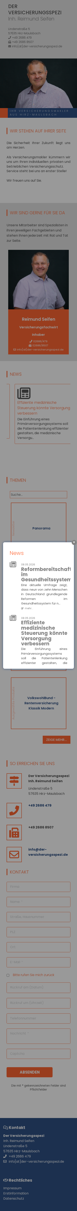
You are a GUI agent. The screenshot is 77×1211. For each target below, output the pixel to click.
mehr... (29, 608)
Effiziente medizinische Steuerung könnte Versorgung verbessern (44, 633)
